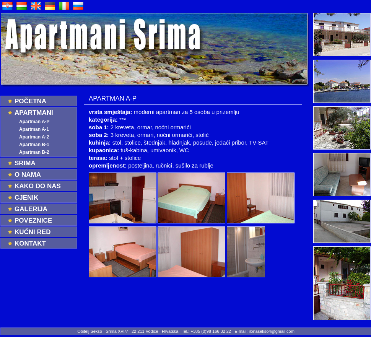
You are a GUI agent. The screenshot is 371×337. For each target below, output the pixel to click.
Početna (30, 101)
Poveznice (33, 220)
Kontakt (30, 243)
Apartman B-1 (34, 144)
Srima (25, 163)
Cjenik (26, 197)
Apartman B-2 (34, 152)
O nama (28, 174)
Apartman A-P (34, 121)
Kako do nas (38, 186)
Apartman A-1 (34, 129)
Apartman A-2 (34, 137)
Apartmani (34, 112)
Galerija (31, 209)
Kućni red (32, 232)
